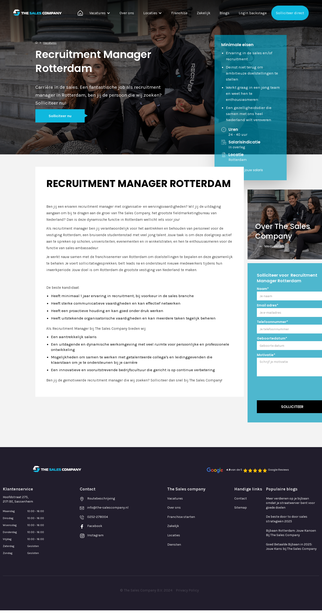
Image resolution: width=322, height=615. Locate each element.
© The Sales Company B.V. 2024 (146, 590)
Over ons (127, 13)
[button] (100, 13)
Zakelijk (203, 13)
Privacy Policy (187, 590)
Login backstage (253, 13)
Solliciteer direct (290, 13)
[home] (37, 12)
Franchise (179, 13)
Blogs (224, 13)
